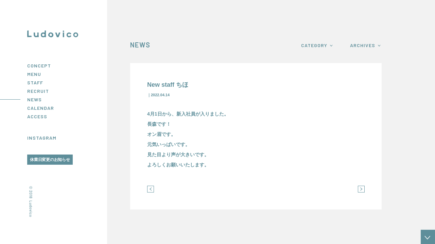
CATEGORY (314, 45)
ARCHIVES (362, 45)
